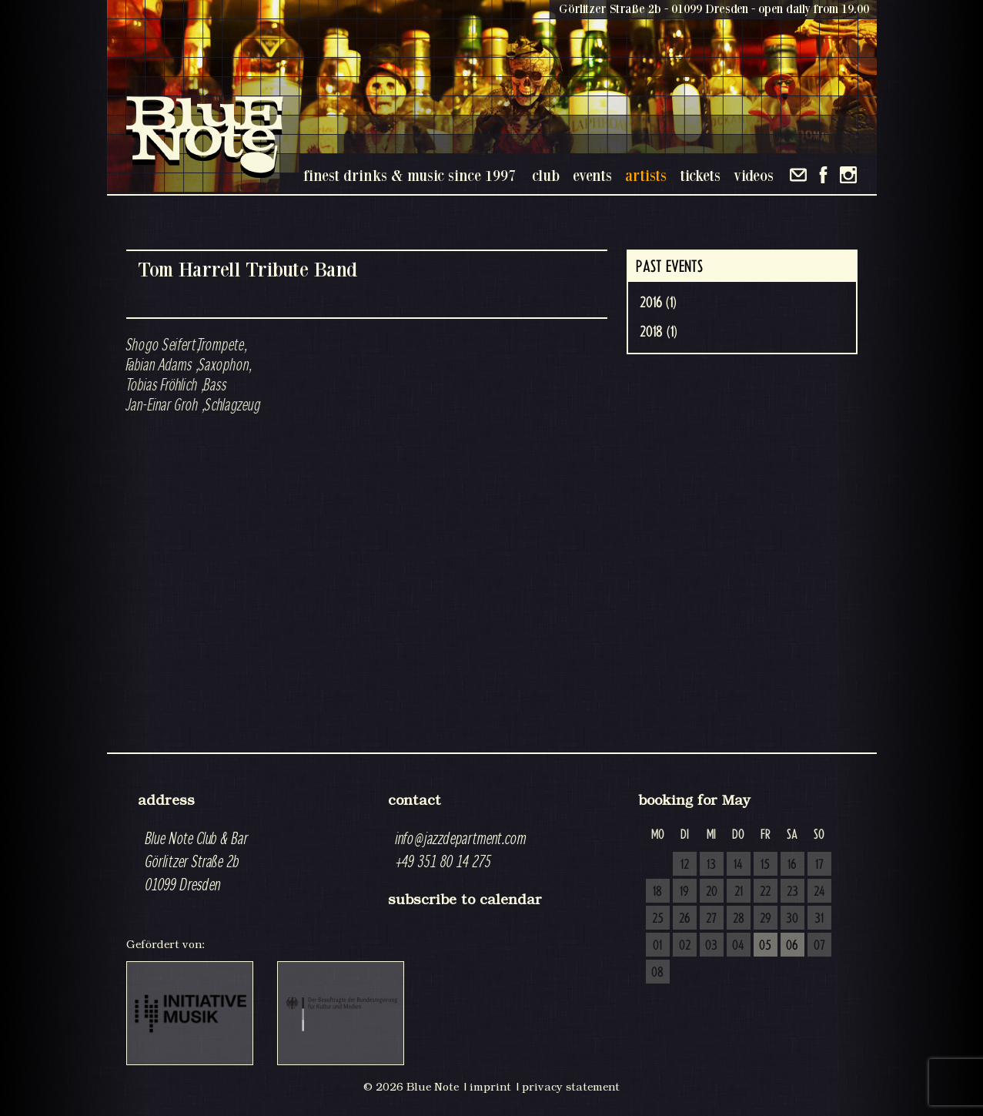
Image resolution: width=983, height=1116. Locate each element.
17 (819, 865)
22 (765, 892)
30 (792, 919)
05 (765, 946)
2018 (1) (658, 332)
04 (738, 946)
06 (792, 946)
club (546, 175)
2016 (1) (658, 302)
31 (819, 919)
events (592, 175)
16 (792, 865)
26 (684, 919)
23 (792, 892)
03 (711, 946)
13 (711, 865)
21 (738, 892)
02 (684, 946)
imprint (490, 1087)
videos (754, 175)
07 (819, 946)
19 (684, 892)
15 (765, 865)
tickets (700, 175)
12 (684, 865)
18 (657, 892)
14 (738, 865)
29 (765, 919)
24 (819, 892)
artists (646, 175)
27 (711, 919)
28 (738, 919)
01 (657, 946)
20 (711, 892)
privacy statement (571, 1087)
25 (658, 919)
